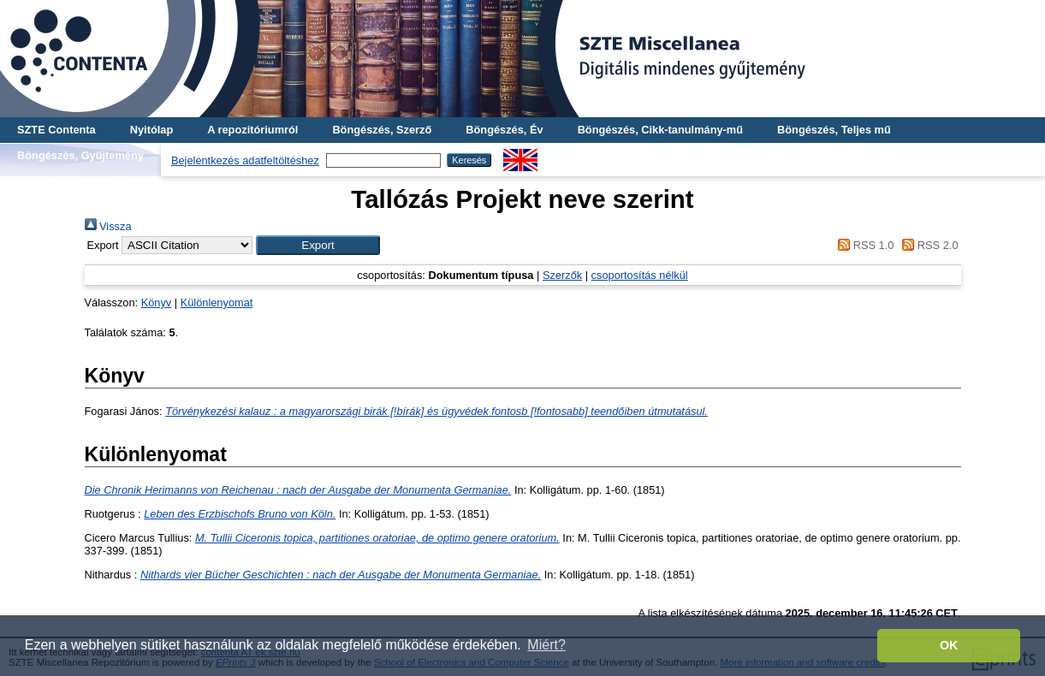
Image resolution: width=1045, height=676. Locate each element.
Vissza (108, 226)
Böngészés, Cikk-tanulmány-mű (660, 129)
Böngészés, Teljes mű (834, 129)
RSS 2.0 (928, 245)
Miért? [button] (546, 644)
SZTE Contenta (56, 129)
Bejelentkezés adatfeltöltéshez (245, 160)
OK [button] (949, 645)
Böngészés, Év (504, 129)
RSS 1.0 (863, 245)
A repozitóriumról (252, 129)
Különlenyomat (217, 302)
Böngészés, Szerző (381, 129)
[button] (318, 245)
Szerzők (562, 275)
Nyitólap (151, 129)
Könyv (156, 302)
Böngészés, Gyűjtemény (80, 155)
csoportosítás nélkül (639, 275)
